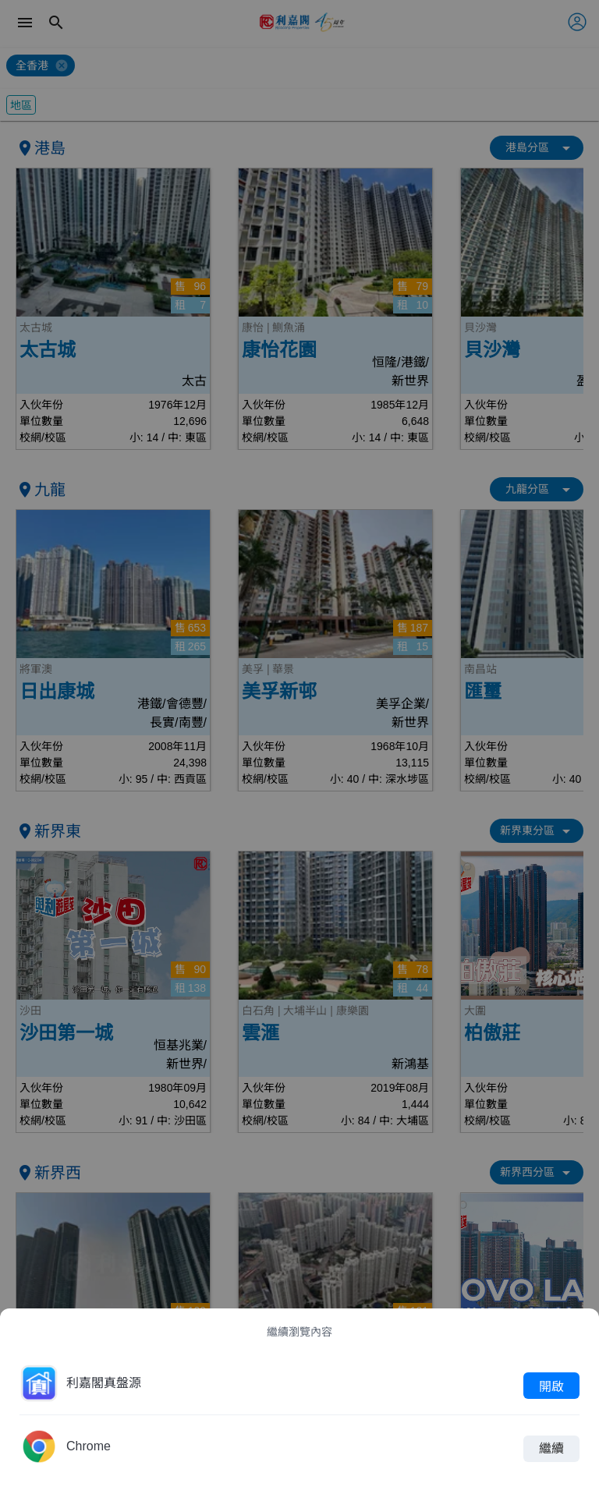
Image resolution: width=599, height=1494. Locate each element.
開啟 (551, 1385)
